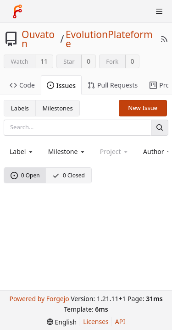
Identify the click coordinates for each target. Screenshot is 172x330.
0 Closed (68, 175)
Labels (20, 108)
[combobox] (22, 151)
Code (22, 85)
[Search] (159, 128)
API (120, 321)
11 (44, 61)
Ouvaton (38, 39)
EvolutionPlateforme (109, 39)
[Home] (17, 11)
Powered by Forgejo (39, 298)
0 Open (25, 175)
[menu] (62, 322)
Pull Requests (113, 85)
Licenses (96, 321)
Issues (61, 85)
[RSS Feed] (164, 39)
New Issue (142, 108)
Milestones (58, 108)
